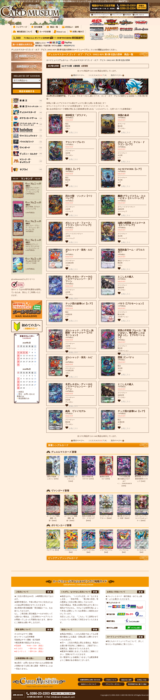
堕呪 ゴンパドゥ (126, 357)
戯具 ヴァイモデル (75, 411)
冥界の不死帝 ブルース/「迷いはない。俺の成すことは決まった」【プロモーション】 (132, 334)
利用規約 (128, 15)
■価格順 (76, 66)
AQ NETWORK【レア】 (130, 169)
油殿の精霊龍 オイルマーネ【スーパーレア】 (131, 224)
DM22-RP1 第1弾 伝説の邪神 (118, 60)
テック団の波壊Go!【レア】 (79, 303)
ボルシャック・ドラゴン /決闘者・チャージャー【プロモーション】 (79, 332)
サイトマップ (117, 15)
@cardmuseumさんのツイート (23, 279)
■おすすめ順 (67, 66)
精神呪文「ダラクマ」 (76, 115)
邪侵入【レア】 (73, 169)
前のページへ (77, 75)
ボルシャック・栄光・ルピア (78, 251)
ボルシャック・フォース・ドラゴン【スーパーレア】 (78, 224)
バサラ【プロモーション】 (131, 303)
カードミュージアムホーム (57, 60)
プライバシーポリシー (101, 15)
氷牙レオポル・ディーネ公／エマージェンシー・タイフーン (78, 278)
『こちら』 (80, 617)
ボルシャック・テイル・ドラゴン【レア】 (131, 143)
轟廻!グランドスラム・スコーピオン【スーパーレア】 (131, 197)
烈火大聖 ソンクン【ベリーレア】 (78, 197)
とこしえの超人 (125, 276)
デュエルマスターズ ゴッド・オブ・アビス (87, 60)
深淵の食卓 (123, 115)
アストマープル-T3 (74, 142)
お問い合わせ (139, 15)
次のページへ (117, 75)
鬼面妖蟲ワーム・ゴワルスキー (131, 251)
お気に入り (71, 132)
